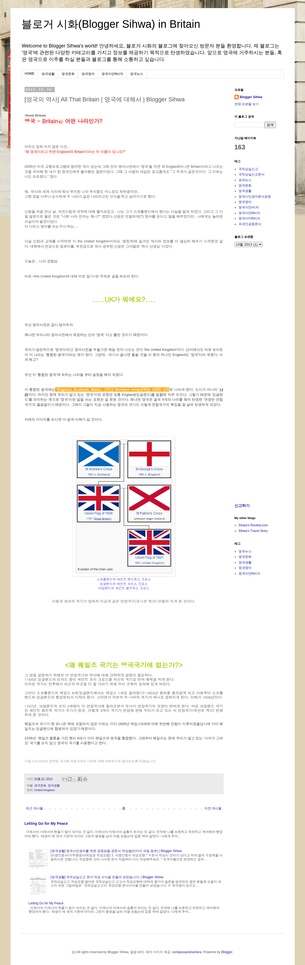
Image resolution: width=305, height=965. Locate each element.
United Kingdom (44, 790)
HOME (30, 73)
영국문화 (68, 74)
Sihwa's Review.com (253, 525)
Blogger (226, 952)
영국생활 (48, 74)
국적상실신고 (248, 169)
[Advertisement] (268, 460)
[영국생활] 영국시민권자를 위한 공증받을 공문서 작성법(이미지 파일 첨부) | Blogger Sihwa (116, 851)
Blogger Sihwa (251, 97)
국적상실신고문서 (251, 174)
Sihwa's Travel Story (253, 531)
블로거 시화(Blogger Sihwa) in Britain (110, 24)
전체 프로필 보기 (246, 104)
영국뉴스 (136, 74)
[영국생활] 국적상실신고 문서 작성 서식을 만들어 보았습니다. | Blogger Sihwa (107, 877)
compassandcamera (186, 952)
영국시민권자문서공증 (255, 196)
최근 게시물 (34, 808)
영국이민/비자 (249, 207)
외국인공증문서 (250, 224)
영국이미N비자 (249, 218)
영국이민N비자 (112, 74)
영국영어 (88, 74)
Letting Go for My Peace (46, 823)
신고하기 (242, 505)
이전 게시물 (213, 808)
